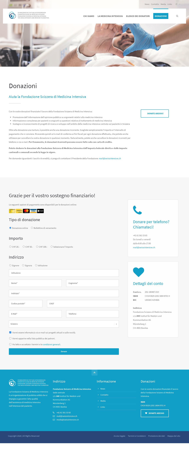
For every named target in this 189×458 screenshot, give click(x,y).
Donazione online (20, 228)
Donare (64, 351)
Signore (15, 265)
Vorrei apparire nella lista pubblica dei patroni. (33, 338)
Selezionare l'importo (63, 246)
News (147, 4)
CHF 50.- (29, 246)
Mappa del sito (173, 436)
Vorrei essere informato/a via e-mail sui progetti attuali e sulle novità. (44, 332)
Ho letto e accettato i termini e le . (36, 344)
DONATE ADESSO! (155, 113)
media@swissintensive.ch (68, 419)
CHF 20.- (16, 246)
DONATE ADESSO (154, 413)
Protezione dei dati (156, 436)
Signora (28, 265)
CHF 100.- (43, 246)
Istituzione (42, 265)
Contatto (155, 4)
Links (169, 4)
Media (163, 4)
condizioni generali (51, 344)
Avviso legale (119, 436)
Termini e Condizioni (136, 436)
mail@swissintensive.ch (110, 158)
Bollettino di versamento (45, 228)
